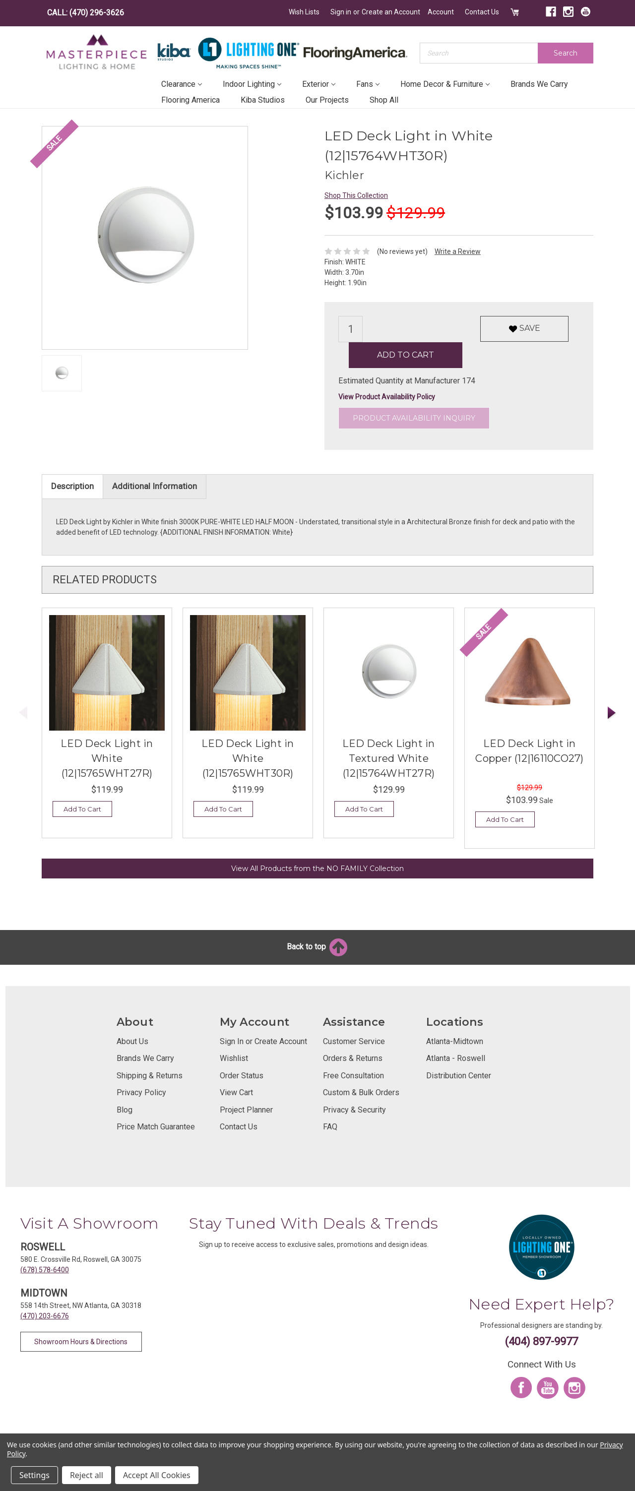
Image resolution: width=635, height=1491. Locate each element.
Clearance (181, 83)
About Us (132, 1041)
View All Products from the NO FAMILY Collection (317, 868)
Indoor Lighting (252, 83)
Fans (368, 83)
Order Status (241, 1075)
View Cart (236, 1092)
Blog (124, 1109)
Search (565, 52)
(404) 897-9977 (541, 1341)
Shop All (384, 99)
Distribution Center (458, 1075)
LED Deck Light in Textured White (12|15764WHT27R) (388, 758)
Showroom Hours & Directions (80, 1341)
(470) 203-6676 (44, 1315)
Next (612, 712)
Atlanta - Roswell (455, 1057)
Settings (34, 1475)
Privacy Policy (141, 1092)
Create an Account (391, 12)
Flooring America (190, 99)
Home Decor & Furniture (445, 83)
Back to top (318, 946)
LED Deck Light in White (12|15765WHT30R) (247, 758)
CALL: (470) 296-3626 (85, 12)
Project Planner (246, 1109)
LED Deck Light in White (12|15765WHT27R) (107, 758)
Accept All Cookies (156, 1475)
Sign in (341, 12)
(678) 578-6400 (44, 1269)
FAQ (330, 1126)
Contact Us (482, 12)
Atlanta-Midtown (454, 1041)
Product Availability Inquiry (414, 417)
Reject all (86, 1475)
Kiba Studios (263, 99)
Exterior (318, 83)
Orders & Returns (352, 1057)
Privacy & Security (354, 1109)
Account (441, 12)
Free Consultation (353, 1075)
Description (72, 486)
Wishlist (234, 1057)
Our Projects (327, 99)
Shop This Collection (356, 195)
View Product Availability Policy (386, 396)
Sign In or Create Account (263, 1041)
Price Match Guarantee (156, 1126)
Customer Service (354, 1041)
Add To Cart (82, 808)
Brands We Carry (539, 83)
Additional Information (154, 486)
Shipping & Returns (150, 1075)
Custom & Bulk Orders (361, 1092)
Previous (23, 712)
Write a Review (458, 251)
